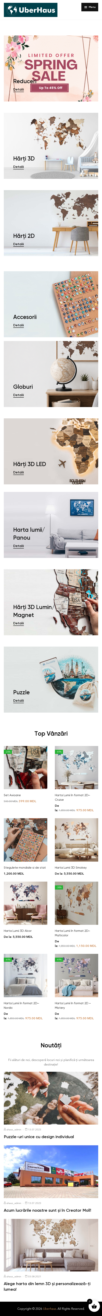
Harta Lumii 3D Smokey (71, 867)
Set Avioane (12, 795)
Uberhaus (49, 1309)
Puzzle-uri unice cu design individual (39, 1136)
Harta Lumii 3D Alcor (18, 931)
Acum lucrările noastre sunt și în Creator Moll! (47, 1210)
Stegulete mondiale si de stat (25, 867)
